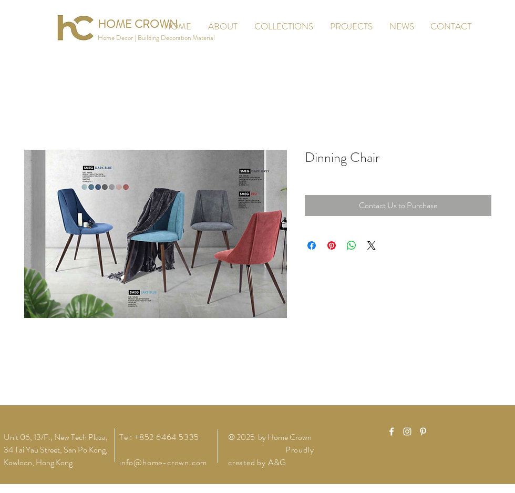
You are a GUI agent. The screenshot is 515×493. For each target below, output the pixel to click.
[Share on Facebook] (311, 245)
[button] (156, 38)
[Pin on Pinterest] (331, 245)
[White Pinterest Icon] (423, 431)
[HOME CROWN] (138, 24)
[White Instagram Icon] (407, 431)
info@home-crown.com (163, 462)
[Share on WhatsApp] (351, 245)
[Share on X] (371, 245)
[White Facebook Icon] (391, 431)
